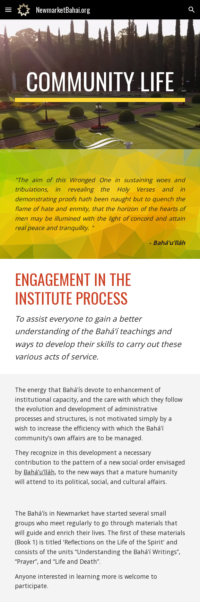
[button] (8, 9)
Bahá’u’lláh (39, 472)
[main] (100, 84)
